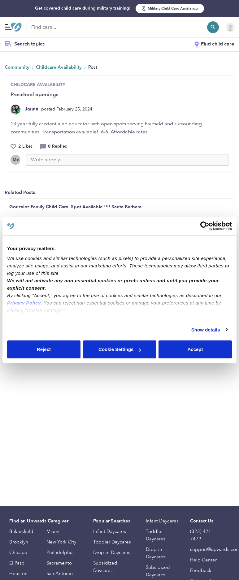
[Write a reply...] (127, 160)
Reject (44, 349)
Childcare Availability (59, 67)
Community (18, 67)
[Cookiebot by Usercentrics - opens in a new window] (205, 226)
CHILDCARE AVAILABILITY (38, 85)
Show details (205, 329)
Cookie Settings (119, 349)
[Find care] (123, 27)
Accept (195, 349)
